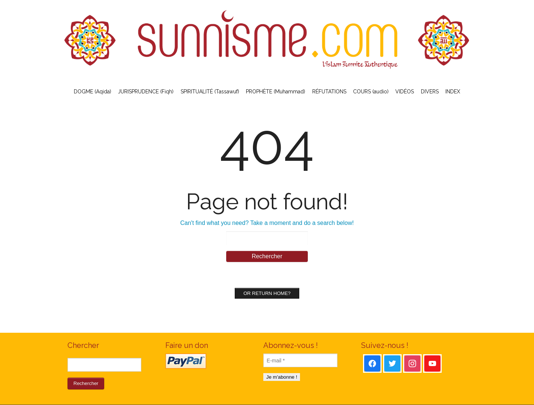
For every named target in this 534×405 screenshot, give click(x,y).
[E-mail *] (300, 360)
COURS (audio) (371, 91)
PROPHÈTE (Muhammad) (275, 91)
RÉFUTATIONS (329, 91)
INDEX (452, 91)
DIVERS (430, 91)
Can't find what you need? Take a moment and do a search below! (267, 223)
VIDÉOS (404, 91)
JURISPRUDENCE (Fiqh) (146, 91)
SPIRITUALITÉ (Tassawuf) (210, 91)
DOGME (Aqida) (92, 91)
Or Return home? (266, 293)
